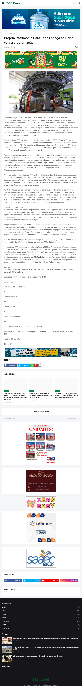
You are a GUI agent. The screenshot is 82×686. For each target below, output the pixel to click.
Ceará (41, 614)
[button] (2, 3)
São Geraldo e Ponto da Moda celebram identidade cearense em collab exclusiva (40, 396)
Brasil (41, 607)
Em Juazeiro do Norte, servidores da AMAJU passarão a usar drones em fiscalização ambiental (66, 396)
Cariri (15, 34)
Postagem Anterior (9, 418)
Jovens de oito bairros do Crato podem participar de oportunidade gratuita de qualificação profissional (45, 638)
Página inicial (8, 34)
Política (41, 625)
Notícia (41, 618)
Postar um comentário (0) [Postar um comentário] (41, 411)
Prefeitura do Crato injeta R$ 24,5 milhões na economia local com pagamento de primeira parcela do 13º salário (15, 397)
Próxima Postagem (73, 418)
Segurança (41, 628)
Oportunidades (41, 621)
